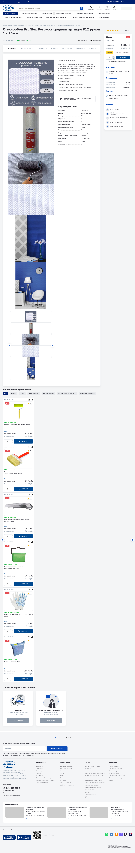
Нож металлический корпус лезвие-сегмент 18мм (17, 520)
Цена (5, 431)
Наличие (43, 48)
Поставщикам (40, 771)
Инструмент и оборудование (13, 18)
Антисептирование (90, 794)
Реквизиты (39, 775)
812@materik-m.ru (8, 790)
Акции (5, 2)
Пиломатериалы (47, 13)
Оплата (30, 2)
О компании (49, 2)
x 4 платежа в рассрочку (121, 52)
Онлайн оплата (126, 8)
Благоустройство (104, 18)
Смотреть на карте (32, 819)
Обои (33, 25)
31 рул (29, 41)
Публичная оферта (42, 783)
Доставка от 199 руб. (115, 768)
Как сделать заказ (66, 768)
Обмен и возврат (65, 783)
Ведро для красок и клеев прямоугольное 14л (13, 568)
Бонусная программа (66, 766)
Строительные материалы (29, 13)
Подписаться (57, 749)
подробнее (18, 721)
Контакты (60, 2)
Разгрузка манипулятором (93, 787)
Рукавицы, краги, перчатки (66, 393)
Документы (67, 48)
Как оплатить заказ (66, 771)
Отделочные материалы (63, 13)
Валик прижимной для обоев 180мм (17, 424)
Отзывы (54, 48)
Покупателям (65, 762)
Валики (13, 393)
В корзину (122, 58)
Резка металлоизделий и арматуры (95, 783)
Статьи (62, 778)
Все (5, 393)
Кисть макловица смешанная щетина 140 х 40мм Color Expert (17, 473)
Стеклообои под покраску (42, 25)
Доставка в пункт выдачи (92, 766)
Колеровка (88, 768)
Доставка (21, 2)
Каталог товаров (12, 25)
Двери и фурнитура (104, 13)
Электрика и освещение (34, 18)
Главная (5, 25)
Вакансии (69, 2)
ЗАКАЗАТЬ (51, 721)
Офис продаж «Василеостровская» (117, 808)
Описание (12, 48)
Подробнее (72, 100)
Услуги (13, 2)
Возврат (39, 2)
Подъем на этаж (90, 790)
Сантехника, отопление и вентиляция (82, 18)
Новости (38, 773)
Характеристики (28, 48)
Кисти (22, 393)
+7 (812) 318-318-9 (113, 2)
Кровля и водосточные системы (56, 18)
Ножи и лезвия (33, 393)
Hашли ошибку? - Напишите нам (67, 738)
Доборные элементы (91, 797)
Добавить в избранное (67, 785)
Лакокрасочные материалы (84, 13)
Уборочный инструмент (87, 393)
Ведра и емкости (48, 393)
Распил (87, 771)
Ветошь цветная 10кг (12, 662)
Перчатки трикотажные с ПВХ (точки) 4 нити (18, 615)
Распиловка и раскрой (92, 785)
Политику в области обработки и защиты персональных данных (34, 754)
